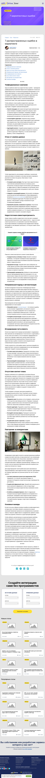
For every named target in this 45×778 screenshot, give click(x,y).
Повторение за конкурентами (13, 77)
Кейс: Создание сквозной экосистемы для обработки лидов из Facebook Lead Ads (33, 670)
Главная (7, 37)
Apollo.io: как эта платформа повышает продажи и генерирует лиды (11, 651)
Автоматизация (22, 307)
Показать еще (2, 764)
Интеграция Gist (19, 762)
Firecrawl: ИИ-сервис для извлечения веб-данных (33, 651)
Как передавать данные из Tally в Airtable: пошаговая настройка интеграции (10, 670)
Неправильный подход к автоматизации (16, 72)
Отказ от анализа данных (12, 68)
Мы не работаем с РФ (35, 762)
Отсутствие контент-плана (13, 75)
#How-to (4, 659)
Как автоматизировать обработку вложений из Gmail (10, 633)
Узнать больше (19, 776)
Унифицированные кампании (13, 66)
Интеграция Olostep (19, 761)
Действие (7, 600)
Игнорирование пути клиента (13, 74)
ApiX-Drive (37, 552)
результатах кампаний (19, 197)
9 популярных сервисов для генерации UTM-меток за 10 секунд (11, 693)
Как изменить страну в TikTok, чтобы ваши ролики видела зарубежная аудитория (10, 731)
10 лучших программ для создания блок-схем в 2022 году (32, 731)
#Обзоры (26, 701)
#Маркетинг (8, 10)
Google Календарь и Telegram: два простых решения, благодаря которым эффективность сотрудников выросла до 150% (13, 248)
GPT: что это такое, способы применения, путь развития (31, 693)
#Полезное (4, 622)
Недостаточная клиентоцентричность (16, 70)
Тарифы (32, 761)
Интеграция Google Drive (4, 762)
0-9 (35, 768)
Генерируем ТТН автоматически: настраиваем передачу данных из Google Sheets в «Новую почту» (30, 248)
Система (6, 595)
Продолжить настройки (22, 611)
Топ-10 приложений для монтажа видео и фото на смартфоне (10, 712)
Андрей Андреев (12, 47)
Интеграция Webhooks (4, 761)
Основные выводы (11, 79)
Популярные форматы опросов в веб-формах (33, 633)
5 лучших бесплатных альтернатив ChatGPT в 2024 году (32, 712)
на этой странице (27, 749)
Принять (28, 776)
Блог (16, 3)
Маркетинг (15, 37)
